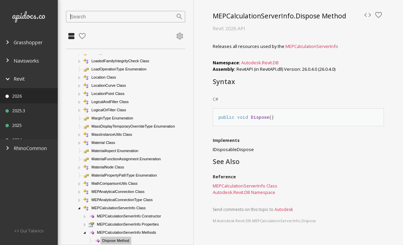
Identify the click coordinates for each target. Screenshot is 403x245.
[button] (79, 61)
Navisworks (22, 61)
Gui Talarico (31, 231)
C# (215, 99)
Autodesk (284, 209)
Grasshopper (23, 42)
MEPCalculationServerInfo (311, 46)
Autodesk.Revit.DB (260, 63)
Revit (15, 79)
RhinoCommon (26, 148)
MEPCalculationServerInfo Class (245, 186)
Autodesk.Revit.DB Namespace (244, 192)
